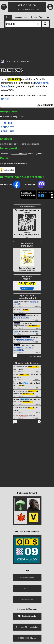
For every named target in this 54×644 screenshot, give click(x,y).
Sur (10, 185)
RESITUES (8, 123)
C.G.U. (27, 588)
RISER (21, 385)
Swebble (17, 324)
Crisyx (16, 302)
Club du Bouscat (19, 316)
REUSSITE (8, 127)
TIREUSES (8, 132)
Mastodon (34, 627)
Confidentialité (27, 599)
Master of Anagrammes (22, 338)
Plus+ (38, 307)
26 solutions (16, 144)
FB (26, 627)
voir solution (27, 289)
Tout (34, 307)
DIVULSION (33, 391)
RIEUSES (8, 170)
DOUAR (31, 407)
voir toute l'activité (35, 357)
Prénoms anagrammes (25, 340)
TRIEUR (15, 61)
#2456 (36, 332)
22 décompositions (19, 154)
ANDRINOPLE (33, 367)
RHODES (22, 415)
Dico (8, 61)
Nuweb (33, 637)
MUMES (26, 310)
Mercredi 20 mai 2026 (22, 318)
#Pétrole (26, 383)
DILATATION (28, 394)
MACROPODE (24, 375)
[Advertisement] (27, 42)
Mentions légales (27, 577)
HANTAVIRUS (34, 326)
